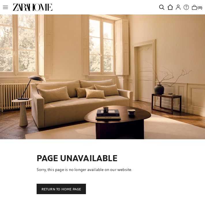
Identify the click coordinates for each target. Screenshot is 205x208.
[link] (32, 7)
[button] (7, 7)
